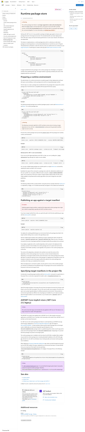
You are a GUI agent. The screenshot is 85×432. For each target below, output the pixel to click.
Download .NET (80, 5)
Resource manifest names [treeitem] (8, 43)
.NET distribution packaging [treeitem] (8, 47)
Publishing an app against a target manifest (76, 14)
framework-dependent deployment (42, 323)
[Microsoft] (2, 2)
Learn (22, 9)
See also (71, 22)
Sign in (82, 1)
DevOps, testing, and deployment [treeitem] (9, 13)
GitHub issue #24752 (49, 30)
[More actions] (63, 9)
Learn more (48, 383)
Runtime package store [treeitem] (8, 39)
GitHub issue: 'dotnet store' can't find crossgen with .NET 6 (36, 381)
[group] (42, 140)
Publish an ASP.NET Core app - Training (28, 414)
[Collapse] (15, 8)
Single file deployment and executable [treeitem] (9, 30)
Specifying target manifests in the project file (76, 17)
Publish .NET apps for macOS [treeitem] (9, 34)
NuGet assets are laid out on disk (54, 47)
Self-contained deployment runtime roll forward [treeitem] (9, 26)
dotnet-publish (26, 377)
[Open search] (79, 2)
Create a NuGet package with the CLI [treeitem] (10, 23)
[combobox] (9, 11)
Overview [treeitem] (5, 20)
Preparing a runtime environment (76, 11)
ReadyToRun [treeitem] (6, 32)
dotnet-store (26, 379)
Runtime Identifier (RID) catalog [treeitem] (10, 41)
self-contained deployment (30, 366)
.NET (25, 9)
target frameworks (25, 47)
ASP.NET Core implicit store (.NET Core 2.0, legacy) (76, 19)
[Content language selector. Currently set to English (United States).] (7, 430)
